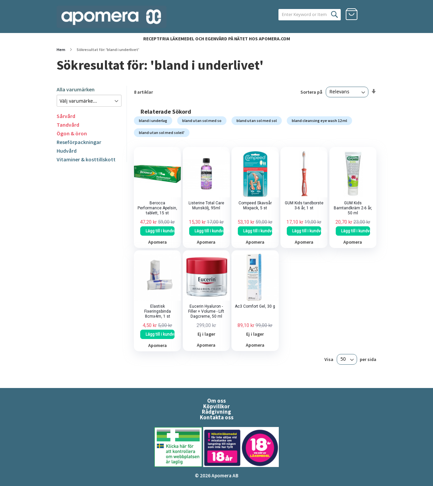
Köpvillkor (216, 406)
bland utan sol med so (201, 120)
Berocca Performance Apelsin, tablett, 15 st (157, 208)
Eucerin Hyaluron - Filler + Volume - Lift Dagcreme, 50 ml (206, 311)
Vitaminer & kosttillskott (86, 159)
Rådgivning (216, 411)
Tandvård (68, 124)
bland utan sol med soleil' (162, 132)
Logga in (370, 14)
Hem (61, 49)
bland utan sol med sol (256, 120)
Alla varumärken (76, 89)
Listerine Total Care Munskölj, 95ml (206, 205)
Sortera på (311, 92)
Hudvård (67, 150)
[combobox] (302, 14)
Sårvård (66, 116)
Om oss (216, 400)
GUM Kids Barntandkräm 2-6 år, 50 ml (353, 208)
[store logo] (112, 17)
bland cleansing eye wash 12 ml (319, 120)
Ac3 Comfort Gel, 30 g (255, 306)
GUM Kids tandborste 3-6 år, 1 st (304, 205)
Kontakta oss (216, 417)
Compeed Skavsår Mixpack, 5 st (255, 205)
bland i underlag (153, 120)
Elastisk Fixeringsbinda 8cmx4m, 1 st (157, 311)
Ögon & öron (72, 133)
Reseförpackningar (79, 142)
